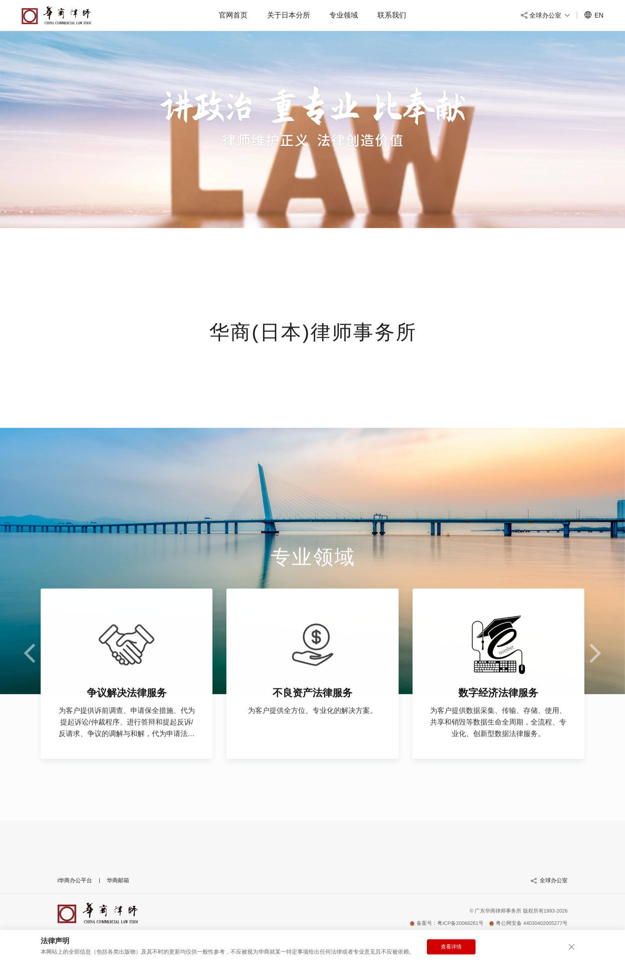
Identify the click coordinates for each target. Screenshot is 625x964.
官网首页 (233, 15)
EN (593, 15)
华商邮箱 (118, 880)
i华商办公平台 (74, 880)
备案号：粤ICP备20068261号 (447, 923)
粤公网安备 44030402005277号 (528, 923)
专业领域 (343, 15)
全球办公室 (549, 880)
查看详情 (451, 947)
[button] (594, 667)
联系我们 (391, 15)
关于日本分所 (288, 15)
